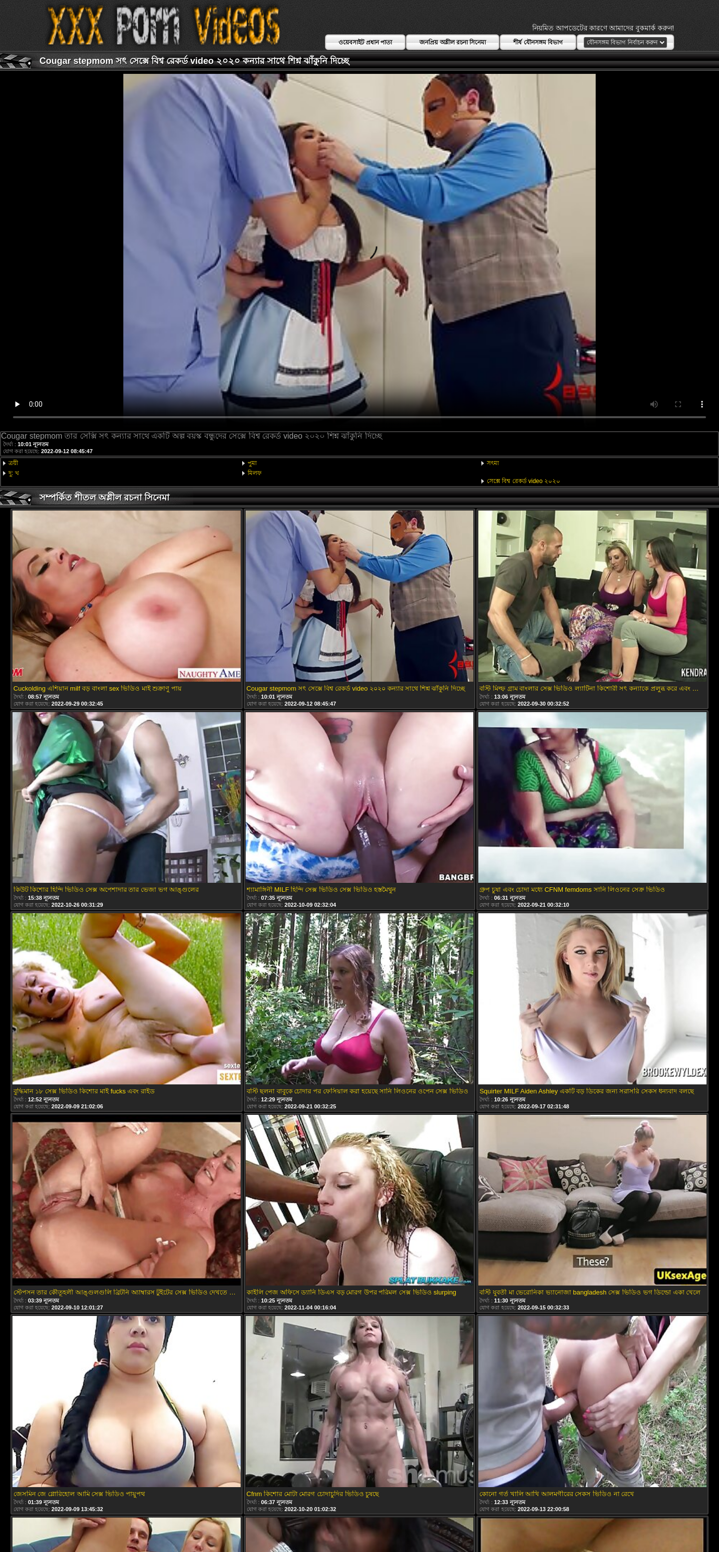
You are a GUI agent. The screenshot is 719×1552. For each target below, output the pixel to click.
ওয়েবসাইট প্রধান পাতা (365, 42)
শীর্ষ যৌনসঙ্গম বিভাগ (538, 42)
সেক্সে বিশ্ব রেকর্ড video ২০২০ (523, 481)
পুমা (252, 463)
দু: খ (13, 473)
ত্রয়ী (13, 463)
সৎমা (493, 463)
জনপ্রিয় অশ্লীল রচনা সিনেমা (452, 42)
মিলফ (255, 473)
